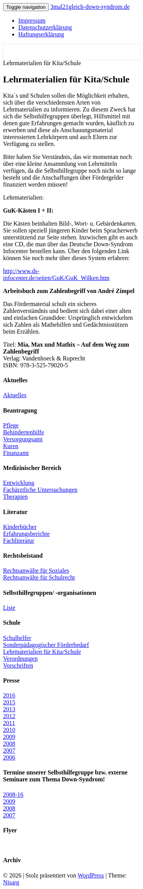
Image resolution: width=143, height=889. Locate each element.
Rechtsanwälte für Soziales (36, 570)
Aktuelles (14, 395)
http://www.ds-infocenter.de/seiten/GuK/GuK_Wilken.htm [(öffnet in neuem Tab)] (56, 274)
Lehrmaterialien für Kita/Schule (42, 651)
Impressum (31, 20)
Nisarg (11, 882)
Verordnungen (20, 658)
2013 (9, 709)
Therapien (15, 496)
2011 (9, 723)
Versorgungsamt (23, 439)
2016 (9, 695)
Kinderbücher (20, 527)
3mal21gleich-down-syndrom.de (90, 6)
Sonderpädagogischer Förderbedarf (46, 645)
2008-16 (13, 794)
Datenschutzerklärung (45, 27)
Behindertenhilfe (23, 432)
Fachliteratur (18, 540)
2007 (9, 750)
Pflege (11, 425)
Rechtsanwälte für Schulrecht (39, 577)
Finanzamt (16, 453)
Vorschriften (18, 665)
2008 (9, 743)
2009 (9, 736)
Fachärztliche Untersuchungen (40, 489)
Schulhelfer (17, 638)
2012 (9, 716)
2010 (9, 730)
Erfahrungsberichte (26, 533)
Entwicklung (18, 483)
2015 (9, 702)
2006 (9, 757)
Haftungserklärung (41, 34)
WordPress (90, 875)
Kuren (10, 446)
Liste (9, 607)
